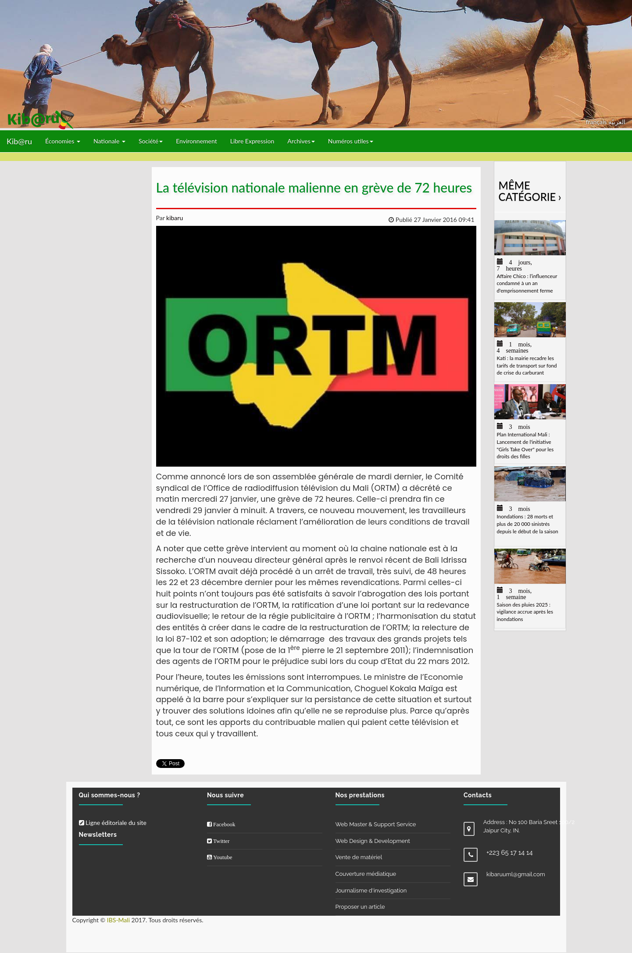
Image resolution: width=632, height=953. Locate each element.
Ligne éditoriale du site (112, 822)
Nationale (109, 141)
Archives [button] (301, 141)
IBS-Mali (118, 920)
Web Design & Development (373, 841)
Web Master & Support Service (376, 824)
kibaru (173, 217)
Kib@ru (19, 141)
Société (151, 141)
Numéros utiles (350, 141)
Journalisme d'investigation (371, 890)
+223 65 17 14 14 (509, 853)
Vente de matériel (359, 857)
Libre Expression (252, 141)
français (597, 121)
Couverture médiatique (366, 874)
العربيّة (616, 121)
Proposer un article (360, 906)
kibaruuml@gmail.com (515, 874)
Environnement (196, 141)
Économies (62, 141)
